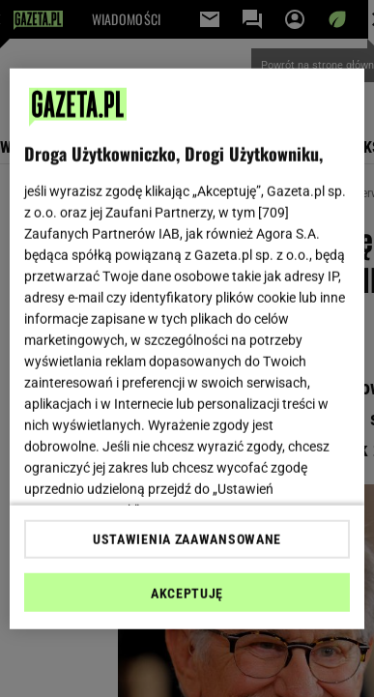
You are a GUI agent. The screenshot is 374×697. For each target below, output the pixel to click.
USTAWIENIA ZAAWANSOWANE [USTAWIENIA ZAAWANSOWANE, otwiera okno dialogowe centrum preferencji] (187, 539)
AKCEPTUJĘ (187, 593)
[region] (187, 348)
